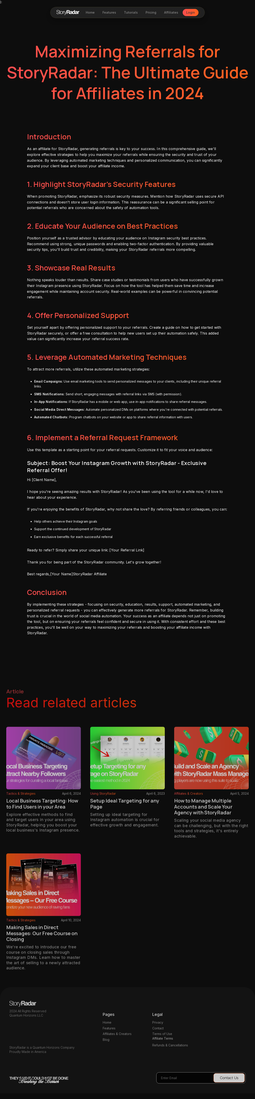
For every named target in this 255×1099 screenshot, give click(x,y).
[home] (67, 12)
